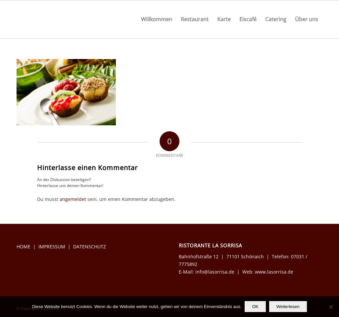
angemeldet (73, 199)
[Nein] (330, 306)
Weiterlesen (288, 306)
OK (255, 306)
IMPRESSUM (51, 246)
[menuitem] (156, 19)
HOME (23, 246)
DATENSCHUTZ (89, 246)
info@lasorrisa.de (214, 272)
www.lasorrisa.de (274, 272)
